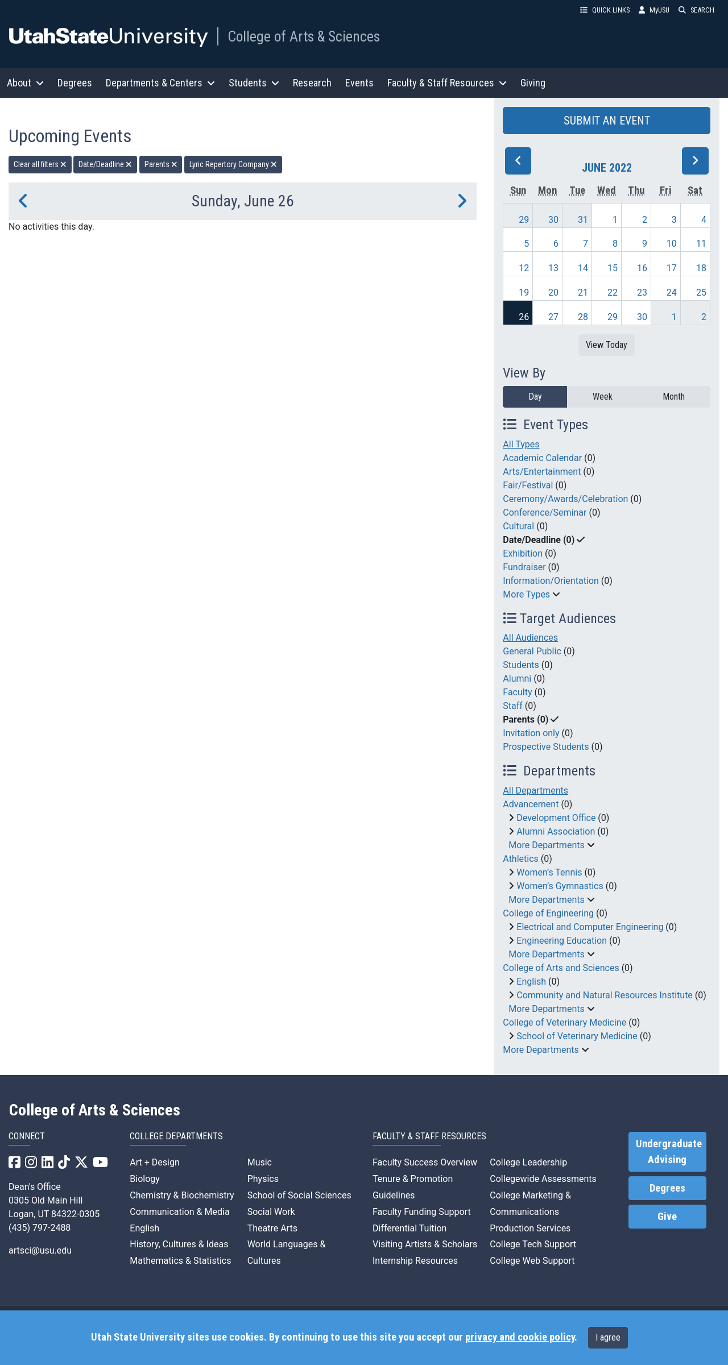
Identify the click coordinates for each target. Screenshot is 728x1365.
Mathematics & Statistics (180, 1260)
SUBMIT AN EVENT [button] (607, 120)
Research (312, 83)
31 (583, 219)
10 (672, 243)
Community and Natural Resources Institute (604, 995)
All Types (521, 444)
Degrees (74, 83)
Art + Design (154, 1162)
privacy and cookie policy (519, 1337)
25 (701, 292)
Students (521, 664)
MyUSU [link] (654, 10)
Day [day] (535, 396)
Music (259, 1162)
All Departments (535, 790)
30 (553, 219)
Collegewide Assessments (543, 1178)
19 (524, 292)
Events (359, 83)
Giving (532, 83)
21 (583, 292)
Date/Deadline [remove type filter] (105, 164)
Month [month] (674, 396)
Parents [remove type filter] (160, 164)
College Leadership (528, 1162)
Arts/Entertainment (542, 471)
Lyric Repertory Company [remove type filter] (233, 164)
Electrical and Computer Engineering (589, 927)
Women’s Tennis (549, 872)
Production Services (530, 1228)
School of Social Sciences (299, 1195)
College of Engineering (548, 913)
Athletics (520, 858)
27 (553, 317)
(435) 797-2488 (40, 1227)
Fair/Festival (528, 485)
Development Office (555, 817)
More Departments (546, 845)
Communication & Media (179, 1211)
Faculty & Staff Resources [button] (447, 83)
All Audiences (530, 637)
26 (524, 317)
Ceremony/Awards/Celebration (565, 498)
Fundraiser (524, 567)
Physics (263, 1178)
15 (612, 268)
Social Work (271, 1211)
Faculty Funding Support (422, 1211)
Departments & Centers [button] (160, 83)
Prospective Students (546, 746)
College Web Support (532, 1260)
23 (642, 292)
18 (701, 268)
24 (672, 292)
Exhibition (523, 553)
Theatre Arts (272, 1228)
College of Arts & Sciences (304, 36)
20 (553, 292)
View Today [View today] (606, 344)
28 (583, 317)
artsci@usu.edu (40, 1250)
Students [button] (254, 83)
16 (642, 268)
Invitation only (531, 733)
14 (583, 268)
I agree (608, 1337)
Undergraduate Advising (669, 1152)
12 (524, 268)
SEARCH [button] (696, 10)
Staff (513, 705)
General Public (532, 651)
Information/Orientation (550, 580)
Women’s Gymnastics (559, 886)
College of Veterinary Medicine (564, 1022)
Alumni (517, 678)
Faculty (517, 692)
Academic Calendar (542, 458)
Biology (145, 1178)
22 (612, 292)
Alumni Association (555, 831)
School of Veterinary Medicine (576, 1036)
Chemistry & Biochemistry (182, 1195)
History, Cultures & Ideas (179, 1244)
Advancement (531, 804)
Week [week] (603, 396)
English (531, 981)
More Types (526, 594)
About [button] (25, 83)
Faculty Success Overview (425, 1162)
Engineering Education (561, 940)
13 (553, 268)
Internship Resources (415, 1260)
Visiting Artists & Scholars (425, 1244)
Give (667, 1216)
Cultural (518, 526)
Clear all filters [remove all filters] (40, 164)
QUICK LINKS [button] (605, 10)
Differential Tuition (409, 1228)
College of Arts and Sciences (561, 967)
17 (672, 268)
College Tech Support (533, 1244)
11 (701, 243)
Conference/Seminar (544, 512)
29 (524, 219)
